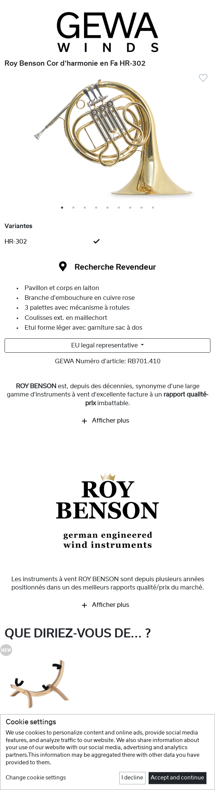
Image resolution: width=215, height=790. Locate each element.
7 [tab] (130, 208)
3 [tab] (85, 208)
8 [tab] (142, 208)
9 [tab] (153, 208)
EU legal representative (105, 346)
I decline (132, 778)
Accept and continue (177, 778)
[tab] (107, 242)
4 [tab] (96, 208)
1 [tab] (62, 208)
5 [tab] (108, 208)
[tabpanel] (107, 139)
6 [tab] (119, 208)
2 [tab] (74, 208)
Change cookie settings (36, 778)
